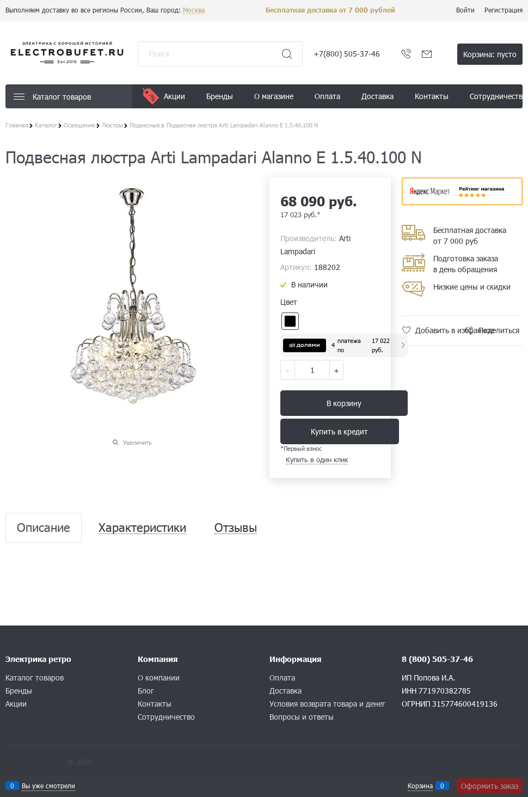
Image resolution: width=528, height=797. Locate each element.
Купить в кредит (339, 431)
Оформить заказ (489, 785)
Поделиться (498, 330)
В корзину (344, 403)
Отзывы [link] (235, 528)
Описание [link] (43, 528)
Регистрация (503, 10)
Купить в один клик (317, 459)
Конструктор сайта (35, 761)
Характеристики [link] (142, 528)
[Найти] (287, 54)
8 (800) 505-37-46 (437, 659)
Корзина (420, 785)
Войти (465, 10)
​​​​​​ (462, 201)
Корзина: (490, 54)
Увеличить (137, 442)
